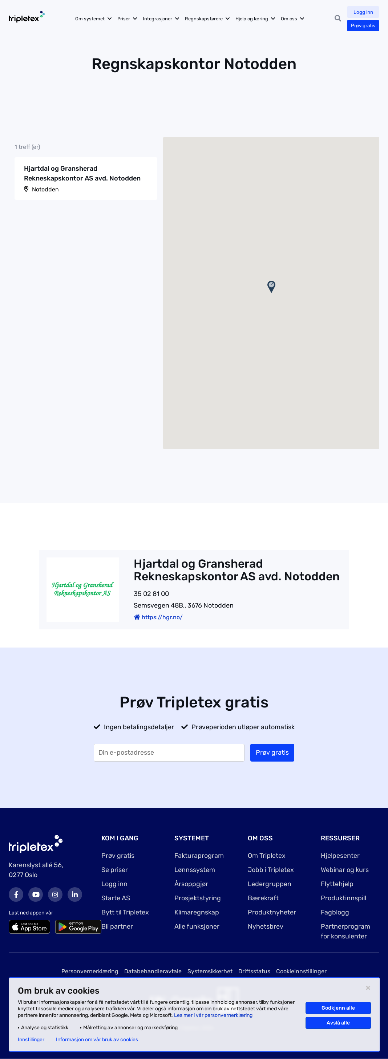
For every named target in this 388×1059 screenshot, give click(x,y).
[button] (271, 287)
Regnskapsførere (209, 18)
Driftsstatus (254, 971)
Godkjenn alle (338, 1008)
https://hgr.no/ (158, 617)
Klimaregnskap (196, 912)
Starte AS (115, 898)
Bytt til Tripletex (125, 912)
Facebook (16, 894)
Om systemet (95, 18)
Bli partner (117, 926)
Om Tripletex (267, 856)
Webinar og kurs (345, 870)
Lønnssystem (194, 870)
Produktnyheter (272, 912)
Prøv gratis (362, 26)
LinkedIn (75, 894)
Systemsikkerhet (210, 971)
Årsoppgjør (191, 884)
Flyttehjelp (337, 884)
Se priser (114, 870)
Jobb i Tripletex (271, 870)
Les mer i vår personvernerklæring (213, 1015)
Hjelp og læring (257, 18)
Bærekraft (263, 898)
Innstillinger (31, 1040)
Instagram (55, 894)
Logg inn (363, 12)
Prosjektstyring (197, 898)
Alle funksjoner (196, 926)
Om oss (294, 18)
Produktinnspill (343, 898)
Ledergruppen (269, 884)
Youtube (35, 894)
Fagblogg (335, 912)
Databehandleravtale (153, 971)
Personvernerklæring (89, 971)
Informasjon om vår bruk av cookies (97, 1040)
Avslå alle (338, 1023)
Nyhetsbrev (265, 926)
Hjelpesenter (340, 856)
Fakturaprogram (199, 856)
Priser (128, 18)
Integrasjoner (162, 18)
